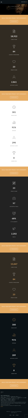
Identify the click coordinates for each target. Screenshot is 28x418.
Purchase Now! (14, 21)
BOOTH (2, 406)
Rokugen (24, 1)
